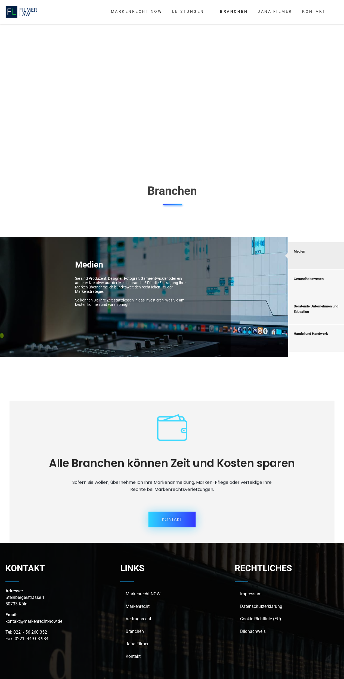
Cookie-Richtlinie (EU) (260, 618)
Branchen (135, 631)
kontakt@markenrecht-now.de (33, 621)
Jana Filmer (137, 643)
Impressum (251, 593)
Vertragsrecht (138, 618)
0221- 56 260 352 (30, 632)
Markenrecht (138, 606)
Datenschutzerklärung (261, 606)
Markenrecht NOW (143, 593)
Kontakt (133, 656)
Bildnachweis (253, 631)
